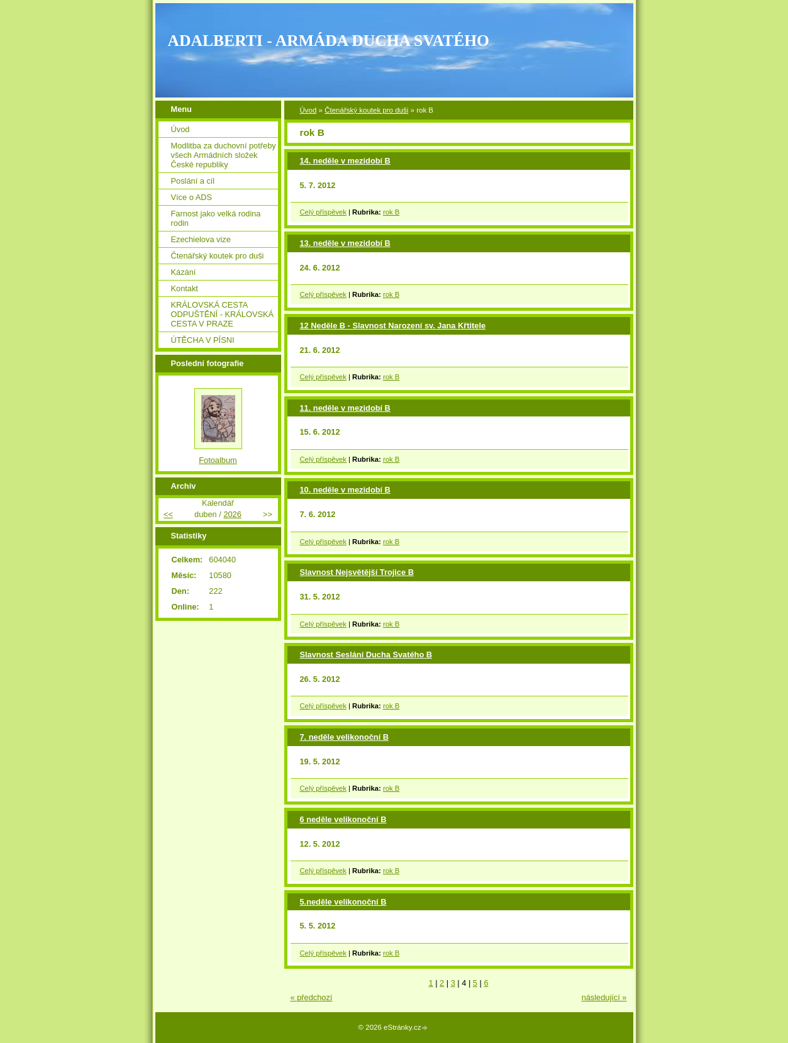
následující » (604, 997)
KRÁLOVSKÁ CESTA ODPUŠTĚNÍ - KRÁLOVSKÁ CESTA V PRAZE (222, 314)
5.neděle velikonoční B (343, 901)
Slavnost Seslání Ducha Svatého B (366, 654)
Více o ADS (191, 197)
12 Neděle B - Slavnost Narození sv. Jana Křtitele (393, 325)
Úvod (308, 110)
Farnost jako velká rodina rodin (216, 218)
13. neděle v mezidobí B (345, 243)
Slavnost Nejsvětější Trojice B (357, 572)
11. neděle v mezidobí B (345, 408)
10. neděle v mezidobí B (345, 489)
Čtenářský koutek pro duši (366, 110)
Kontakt (184, 288)
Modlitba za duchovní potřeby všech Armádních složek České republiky (223, 155)
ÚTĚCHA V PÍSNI (203, 340)
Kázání (183, 272)
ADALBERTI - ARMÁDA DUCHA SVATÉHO (329, 40)
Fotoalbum (217, 460)
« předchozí (312, 997)
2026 (232, 514)
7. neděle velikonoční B (344, 737)
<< (168, 514)
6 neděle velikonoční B (343, 819)
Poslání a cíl (193, 181)
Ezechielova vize (201, 239)
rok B (391, 212)
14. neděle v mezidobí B (345, 160)
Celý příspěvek (323, 212)
